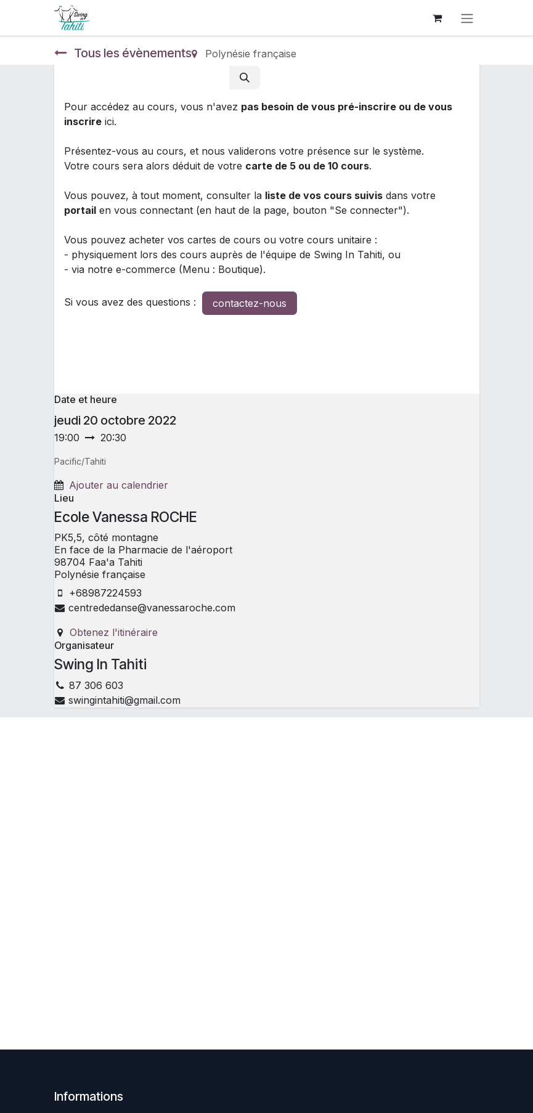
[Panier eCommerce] (437, 18)
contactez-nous (250, 303)
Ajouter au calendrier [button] (118, 485)
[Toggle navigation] (467, 18)
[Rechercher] (244, 77)
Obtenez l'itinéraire (114, 632)
